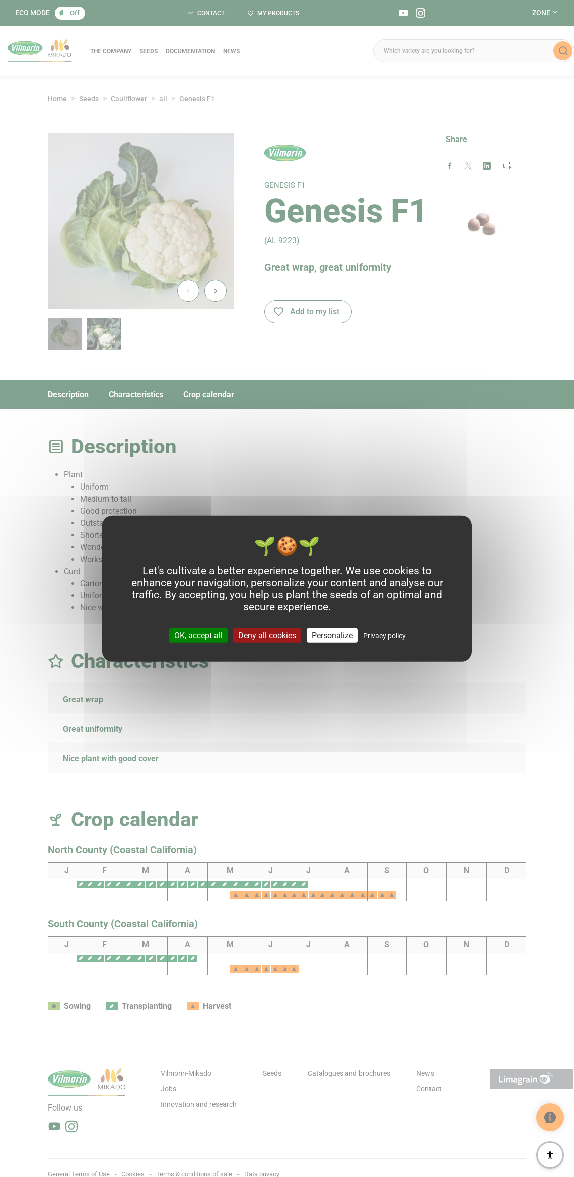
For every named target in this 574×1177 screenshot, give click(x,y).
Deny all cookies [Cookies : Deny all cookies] (267, 635)
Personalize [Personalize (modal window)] (332, 635)
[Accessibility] (550, 1155)
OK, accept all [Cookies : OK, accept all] (198, 635)
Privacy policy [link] (384, 636)
